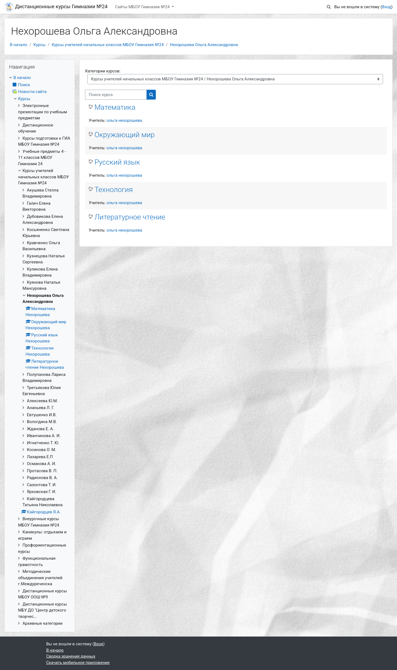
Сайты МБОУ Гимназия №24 (143, 6)
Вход (386, 6)
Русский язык (117, 162)
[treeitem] (39, 351)
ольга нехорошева (124, 120)
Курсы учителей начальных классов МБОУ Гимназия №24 (108, 44)
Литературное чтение (129, 217)
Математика (115, 107)
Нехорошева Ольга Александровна (204, 44)
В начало (18, 44)
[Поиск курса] (116, 95)
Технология (113, 189)
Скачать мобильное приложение (78, 662)
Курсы (39, 44)
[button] (328, 7)
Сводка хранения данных (70, 656)
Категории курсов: (102, 71)
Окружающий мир (124, 135)
